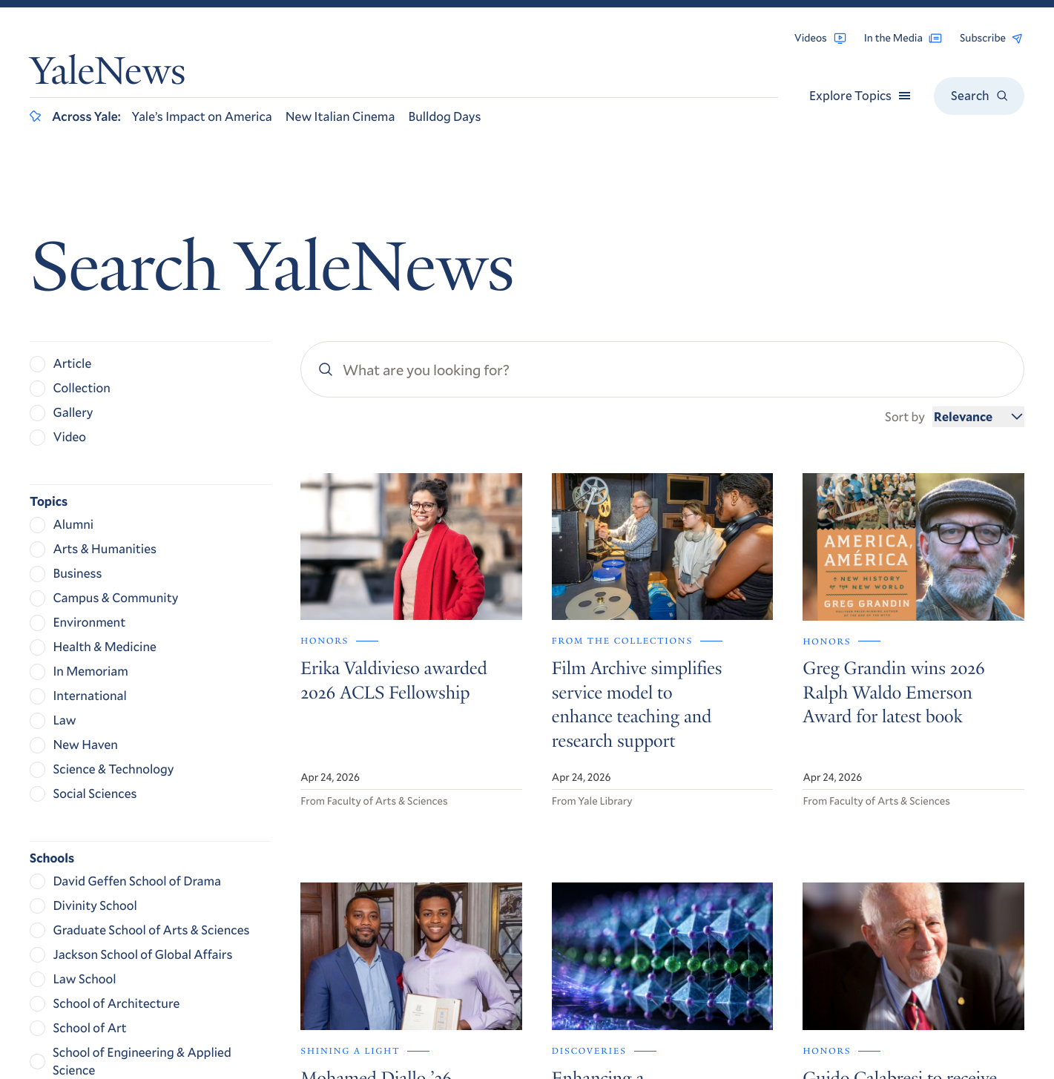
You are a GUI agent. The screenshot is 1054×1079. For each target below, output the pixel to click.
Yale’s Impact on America (202, 116)
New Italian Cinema (340, 116)
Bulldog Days (444, 116)
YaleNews (107, 75)
